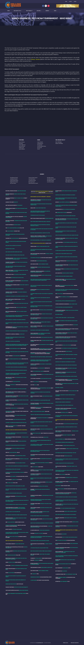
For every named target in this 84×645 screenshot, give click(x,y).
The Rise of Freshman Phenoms (11, 525)
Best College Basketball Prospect (38, 411)
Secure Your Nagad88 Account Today (69, 358)
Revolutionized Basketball (41, 260)
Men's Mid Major (59, 142)
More (55, 10)
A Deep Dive (32, 455)
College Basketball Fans (12, 425)
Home (66, 1)
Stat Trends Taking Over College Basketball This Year (65, 452)
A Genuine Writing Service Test (69, 445)
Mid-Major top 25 (17, 10)
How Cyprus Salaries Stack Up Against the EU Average (65, 514)
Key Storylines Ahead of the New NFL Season (38, 425)
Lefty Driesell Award (14, 180)
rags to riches (62, 474)
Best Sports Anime (58, 314)
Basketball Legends (59, 387)
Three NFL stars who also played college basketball (40, 414)
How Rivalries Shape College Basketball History (39, 540)
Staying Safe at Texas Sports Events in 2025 (63, 253)
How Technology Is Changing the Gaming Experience (16, 319)
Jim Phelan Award (69, 177)
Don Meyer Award (50, 180)
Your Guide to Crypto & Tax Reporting (13, 341)
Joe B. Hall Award (32, 179)
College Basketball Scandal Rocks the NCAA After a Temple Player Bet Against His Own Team (17, 533)
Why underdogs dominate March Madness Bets (64, 442)
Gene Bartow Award (14, 177)
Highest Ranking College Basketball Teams (69, 383)
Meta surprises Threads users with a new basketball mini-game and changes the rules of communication (17, 363)
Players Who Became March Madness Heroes (63, 276)
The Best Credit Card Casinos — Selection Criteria (64, 317)
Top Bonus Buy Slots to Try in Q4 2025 (37, 215)
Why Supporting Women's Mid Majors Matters (40, 272)
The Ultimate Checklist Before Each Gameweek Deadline (16, 370)
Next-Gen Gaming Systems (20, 462)
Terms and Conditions (75, 642)
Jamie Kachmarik (22, 146)
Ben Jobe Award (32, 181)
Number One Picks (14, 408)
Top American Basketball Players (15, 358)
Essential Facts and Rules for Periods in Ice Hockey (65, 194)
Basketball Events (64, 412)
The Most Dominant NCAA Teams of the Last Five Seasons (16, 504)
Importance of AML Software (12, 536)
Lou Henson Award (32, 180)
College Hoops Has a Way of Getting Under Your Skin (65, 215)
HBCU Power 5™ (29, 10)
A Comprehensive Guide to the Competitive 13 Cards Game (65, 552)
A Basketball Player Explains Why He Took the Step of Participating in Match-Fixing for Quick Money (40, 360)
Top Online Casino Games (17, 529)
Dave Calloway (22, 142)
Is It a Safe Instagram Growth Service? (67, 508)
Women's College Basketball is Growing (20, 326)
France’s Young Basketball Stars (43, 246)
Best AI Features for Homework (69, 209)
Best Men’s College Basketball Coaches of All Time (40, 232)
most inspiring (35, 466)
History (70, 1)
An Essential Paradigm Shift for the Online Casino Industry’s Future (17, 271)
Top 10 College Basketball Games (13, 227)
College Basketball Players (20, 455)
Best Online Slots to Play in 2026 (17, 277)
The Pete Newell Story (41, 146)
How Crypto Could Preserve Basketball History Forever (66, 376)
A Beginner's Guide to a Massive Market (66, 337)
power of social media (36, 433)
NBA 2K (35, 384)
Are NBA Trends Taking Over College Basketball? (39, 515)
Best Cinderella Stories (64, 296)
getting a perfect (38, 558)
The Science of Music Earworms (20, 274)
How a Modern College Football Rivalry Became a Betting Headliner (40, 334)
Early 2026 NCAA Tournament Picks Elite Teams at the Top (41, 236)
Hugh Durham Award (14, 181)
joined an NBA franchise (23, 590)
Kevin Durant (58, 485)
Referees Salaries (60, 488)
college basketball (13, 452)
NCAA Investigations (15, 238)
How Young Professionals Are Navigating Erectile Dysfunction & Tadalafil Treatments (40, 211)
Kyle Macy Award (50, 177)
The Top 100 (39, 147)
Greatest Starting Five (11, 384)
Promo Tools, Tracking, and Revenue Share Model (65, 493)
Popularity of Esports (38, 533)
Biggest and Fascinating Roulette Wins (63, 563)
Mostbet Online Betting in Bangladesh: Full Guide (15, 485)
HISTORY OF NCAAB (11, 562)
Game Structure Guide (21, 190)
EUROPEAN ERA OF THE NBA (61, 212)
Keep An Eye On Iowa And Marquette (21, 587)
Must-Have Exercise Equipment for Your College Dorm (16, 388)
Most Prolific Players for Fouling (66, 398)
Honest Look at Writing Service (70, 511)
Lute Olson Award (50, 181)
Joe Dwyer (21, 143)
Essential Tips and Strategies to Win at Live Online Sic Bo (16, 330)
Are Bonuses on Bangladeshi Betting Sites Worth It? (16, 445)
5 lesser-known (33, 580)
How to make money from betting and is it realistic (40, 221)
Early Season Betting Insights (47, 337)
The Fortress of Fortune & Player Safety (69, 348)
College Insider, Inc (39, 642)
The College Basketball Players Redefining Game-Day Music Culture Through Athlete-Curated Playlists (17, 316)
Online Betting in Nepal (10, 248)
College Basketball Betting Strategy (67, 285)
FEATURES (39, 10)
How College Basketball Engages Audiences (65, 409)
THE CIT (38, 149)
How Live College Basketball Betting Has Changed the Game (66, 235)
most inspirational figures (38, 371)
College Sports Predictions (40, 207)
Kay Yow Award (13, 183)
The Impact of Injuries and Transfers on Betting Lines (16, 422)
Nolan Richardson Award (33, 183)
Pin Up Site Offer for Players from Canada (14, 493)
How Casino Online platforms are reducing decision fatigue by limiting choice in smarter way (40, 280)
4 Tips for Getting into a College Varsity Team (39, 547)
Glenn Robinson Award (70, 180)
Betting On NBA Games (73, 390)
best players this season (61, 540)
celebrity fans (15, 479)
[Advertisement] (42, 38)
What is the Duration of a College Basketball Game (40, 400)
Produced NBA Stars (68, 455)
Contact (75, 1)
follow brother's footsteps (44, 344)
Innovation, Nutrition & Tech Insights (62, 329)
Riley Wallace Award (69, 181)
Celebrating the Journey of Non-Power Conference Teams (17, 296)
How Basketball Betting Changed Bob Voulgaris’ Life (65, 300)
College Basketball (16, 381)
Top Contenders (11, 572)
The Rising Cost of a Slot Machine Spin (13, 511)
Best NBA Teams (10, 482)
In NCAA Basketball (16, 355)
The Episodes (39, 144)
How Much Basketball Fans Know (44, 387)
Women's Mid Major (59, 143)
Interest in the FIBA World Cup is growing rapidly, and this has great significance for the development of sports (17, 345)
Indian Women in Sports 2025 (46, 567)
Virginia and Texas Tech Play (11, 583)
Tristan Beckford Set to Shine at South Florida (43, 469)
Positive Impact (60, 293)
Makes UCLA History (39, 407)
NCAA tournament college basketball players (17, 593)
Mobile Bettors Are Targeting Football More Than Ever (41, 356)
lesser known (65, 567)
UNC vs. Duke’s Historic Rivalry (20, 415)
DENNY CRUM (46, 437)
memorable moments (62, 577)
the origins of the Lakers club (42, 417)
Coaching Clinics (40, 143)
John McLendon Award (51, 179)
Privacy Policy (65, 642)
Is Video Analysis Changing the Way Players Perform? (65, 250)
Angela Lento (21, 147)
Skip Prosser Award (69, 179)
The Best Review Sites (49, 218)
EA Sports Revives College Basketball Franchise (15, 472)
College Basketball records (46, 378)
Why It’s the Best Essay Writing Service (69, 537)
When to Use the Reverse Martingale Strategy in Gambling (41, 522)
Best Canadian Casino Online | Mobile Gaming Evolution (16, 514)
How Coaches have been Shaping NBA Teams (14, 251)
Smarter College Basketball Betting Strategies (39, 512)
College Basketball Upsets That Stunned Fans (64, 405)
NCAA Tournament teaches (70, 574)
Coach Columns (40, 142)
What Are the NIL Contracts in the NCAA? (13, 245)
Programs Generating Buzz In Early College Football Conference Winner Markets (40, 500)
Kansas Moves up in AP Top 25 (45, 348)
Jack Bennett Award (14, 179)
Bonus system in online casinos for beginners (14, 288)
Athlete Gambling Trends (43, 570)
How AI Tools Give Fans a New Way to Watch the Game (66, 333)
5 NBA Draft (34, 573)
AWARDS (47, 10)
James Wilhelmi (22, 149)
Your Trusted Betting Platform (19, 419)
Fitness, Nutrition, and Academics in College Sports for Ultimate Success (16, 258)
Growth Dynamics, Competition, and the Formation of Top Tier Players (15, 508)
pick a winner (36, 381)
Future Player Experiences (44, 530)
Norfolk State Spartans (43, 486)
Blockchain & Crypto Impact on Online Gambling (39, 330)
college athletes (69, 351)
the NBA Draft (19, 205)
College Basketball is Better (15, 348)
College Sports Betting (19, 543)
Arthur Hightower (22, 144)
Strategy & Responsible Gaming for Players (19, 565)
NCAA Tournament (63, 581)
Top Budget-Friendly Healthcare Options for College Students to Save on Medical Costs (16, 374)
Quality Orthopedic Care (60, 439)
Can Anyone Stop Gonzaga (35, 257)
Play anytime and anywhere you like (71, 423)
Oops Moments (13, 476)
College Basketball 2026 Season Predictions (63, 307)
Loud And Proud (9, 411)
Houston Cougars (17, 224)
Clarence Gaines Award (33, 177)
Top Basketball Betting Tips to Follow (13, 469)
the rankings (36, 560)
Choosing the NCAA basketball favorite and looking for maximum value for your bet (41, 537)
